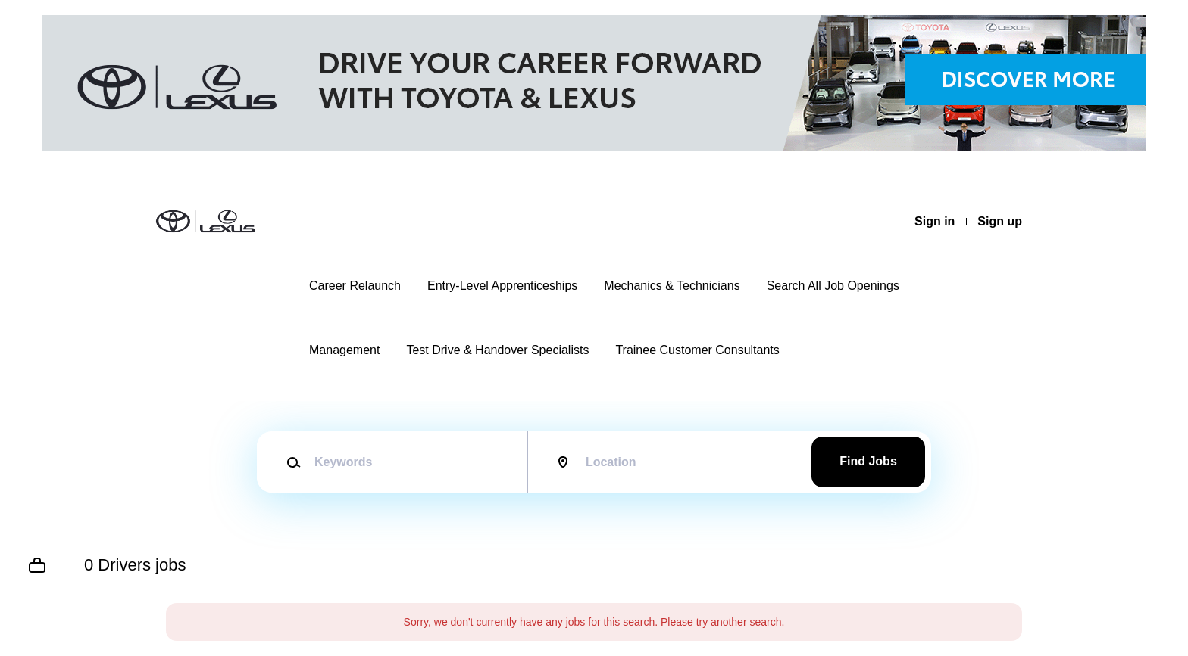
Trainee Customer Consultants (697, 350)
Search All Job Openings (833, 285)
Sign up (999, 221)
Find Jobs (868, 461)
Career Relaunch (355, 285)
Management (344, 350)
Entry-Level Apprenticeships (502, 285)
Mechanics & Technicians (671, 285)
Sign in (934, 221)
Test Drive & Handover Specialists (497, 350)
